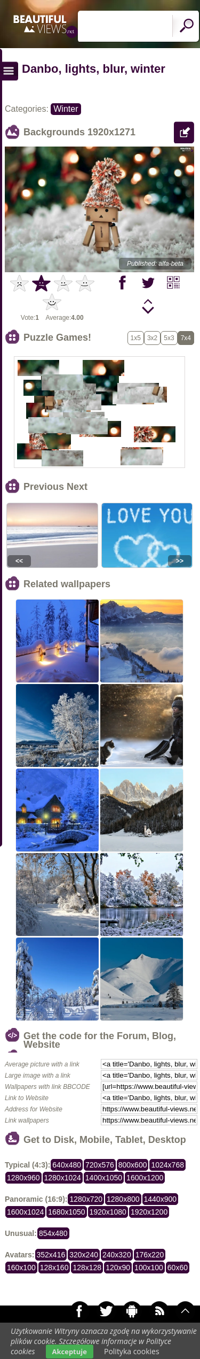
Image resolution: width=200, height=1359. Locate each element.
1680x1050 (66, 1212)
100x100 (148, 1267)
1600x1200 (144, 1177)
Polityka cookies (131, 1351)
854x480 (53, 1233)
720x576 (99, 1165)
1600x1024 (25, 1212)
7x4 (186, 338)
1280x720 (85, 1199)
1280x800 (123, 1199)
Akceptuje (69, 1351)
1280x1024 (62, 1177)
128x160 (54, 1267)
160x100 (21, 1267)
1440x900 (160, 1199)
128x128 (87, 1267)
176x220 (149, 1254)
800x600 (132, 1165)
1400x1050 (103, 1177)
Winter (65, 108)
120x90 (118, 1267)
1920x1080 (108, 1212)
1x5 (136, 338)
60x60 (177, 1267)
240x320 (116, 1254)
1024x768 (167, 1165)
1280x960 (23, 1177)
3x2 (152, 338)
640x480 (66, 1165)
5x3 (169, 338)
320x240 (83, 1254)
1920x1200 (149, 1212)
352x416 (51, 1254)
